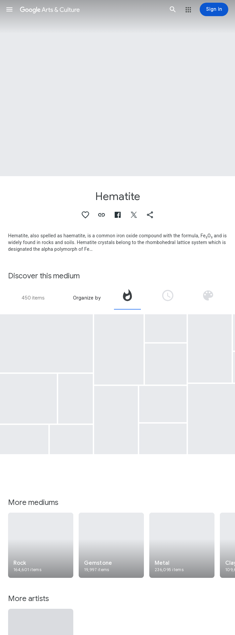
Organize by (87, 298)
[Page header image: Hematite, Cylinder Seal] (117, 88)
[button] (9, 9)
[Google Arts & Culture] (91, 9)
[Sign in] (214, 9)
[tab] (127, 298)
